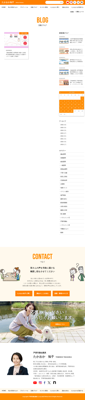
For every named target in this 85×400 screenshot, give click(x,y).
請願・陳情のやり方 (61, 293)
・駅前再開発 (63, 202)
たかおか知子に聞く (24, 293)
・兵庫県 (61, 184)
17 (64, 108)
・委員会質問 (63, 169)
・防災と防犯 (63, 176)
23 (61, 111)
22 (82, 108)
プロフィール (24, 7)
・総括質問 (62, 161)
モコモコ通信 (44, 7)
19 (71, 108)
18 (68, 108)
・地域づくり (63, 187)
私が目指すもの (13, 7)
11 (68, 104)
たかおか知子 (13, 2)
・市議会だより (63, 229)
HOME (4, 7)
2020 (62, 141)
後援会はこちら (60, 324)
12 (71, 104)
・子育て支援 (63, 173)
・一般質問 (62, 165)
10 (64, 104)
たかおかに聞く (55, 7)
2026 (62, 124)
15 (82, 104)
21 (78, 108)
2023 (62, 133)
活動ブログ (34, 7)
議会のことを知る (42, 293)
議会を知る (65, 7)
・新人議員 (62, 214)
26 (71, 111)
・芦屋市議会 (63, 221)
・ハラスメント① (64, 217)
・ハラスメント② (64, 225)
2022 (62, 136)
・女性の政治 (63, 206)
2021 (62, 139)
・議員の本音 (63, 210)
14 (78, 104)
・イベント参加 (63, 191)
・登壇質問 (62, 158)
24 (64, 111)
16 (61, 108)
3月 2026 (71, 92)
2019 (62, 144)
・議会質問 (62, 154)
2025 (62, 127)
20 (75, 108)
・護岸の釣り (63, 199)
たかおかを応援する (77, 7)
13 (75, 104)
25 (68, 111)
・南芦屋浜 (62, 195)
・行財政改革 (63, 180)
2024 (62, 130)
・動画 (61, 232)
